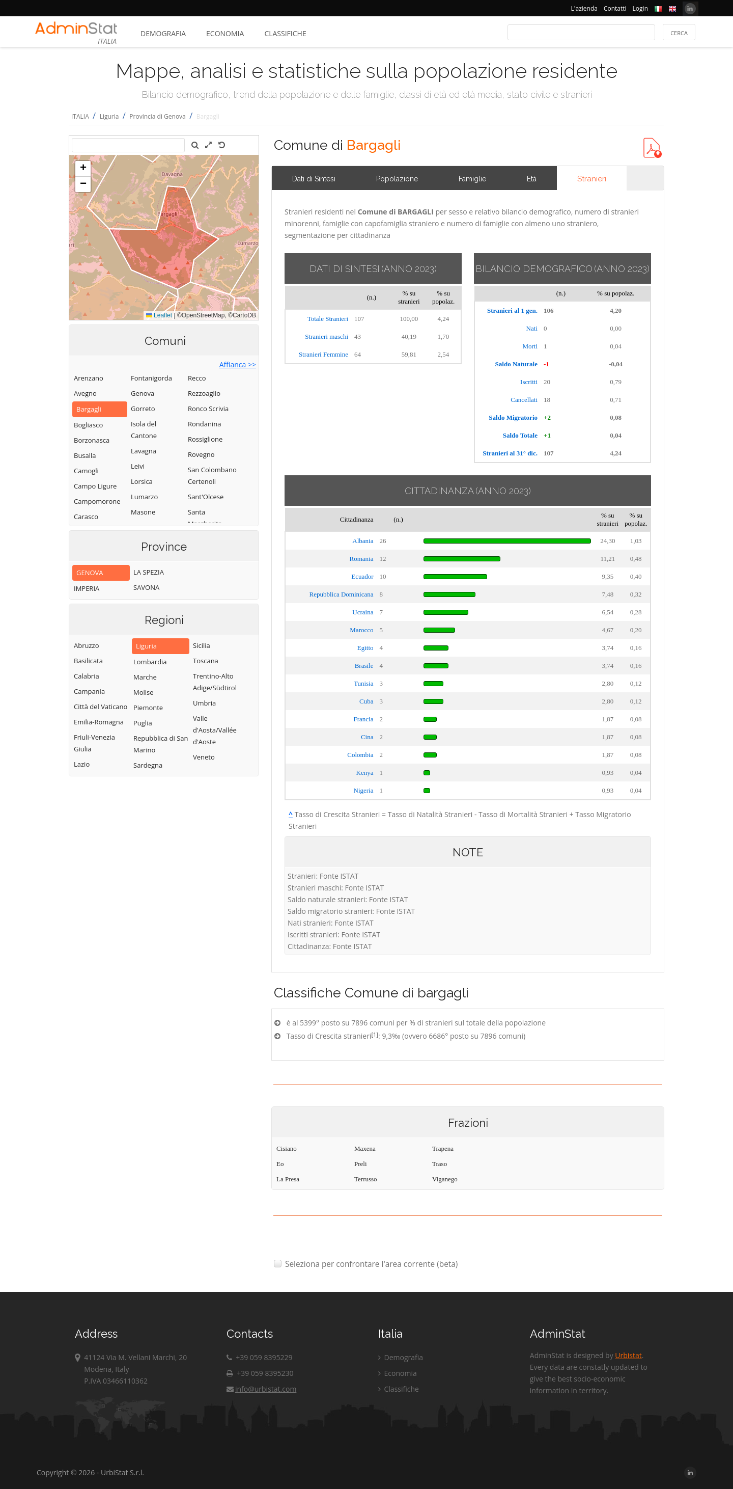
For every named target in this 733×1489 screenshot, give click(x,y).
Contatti (615, 8)
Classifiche (285, 33)
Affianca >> (237, 364)
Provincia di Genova (157, 116)
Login (640, 8)
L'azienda (584, 8)
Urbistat (628, 1355)
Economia (225, 33)
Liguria (109, 116)
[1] (374, 1034)
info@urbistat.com (261, 1389)
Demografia (163, 33)
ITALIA (80, 116)
